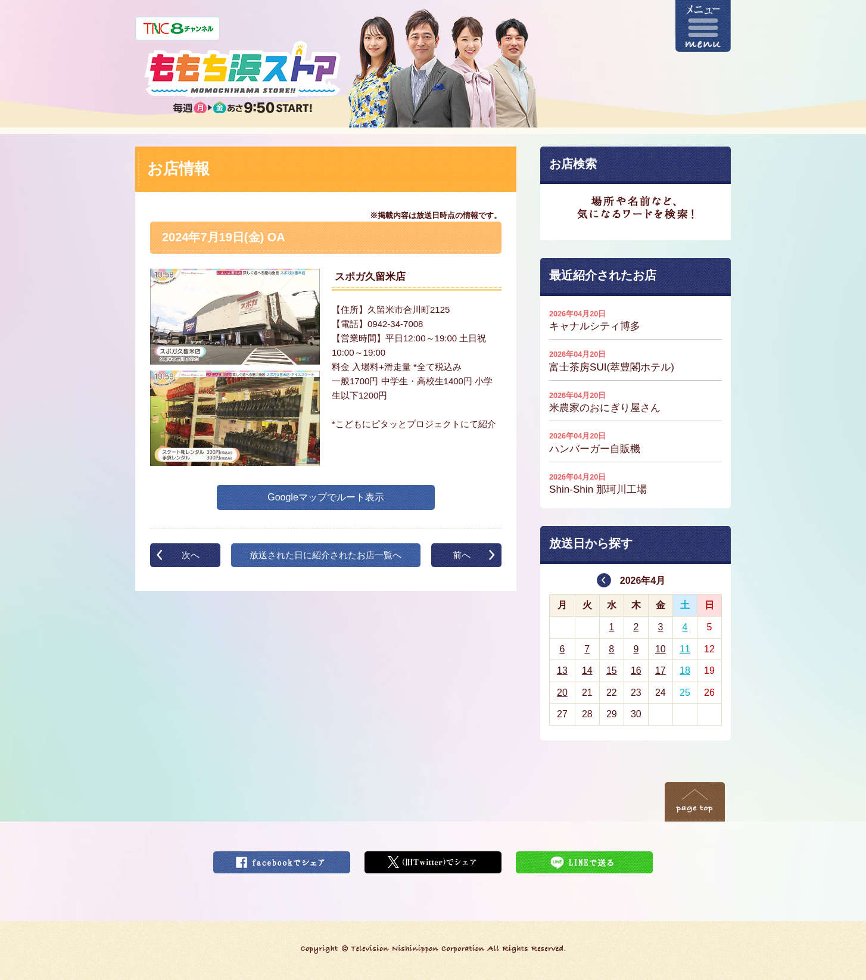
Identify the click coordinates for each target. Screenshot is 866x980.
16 (636, 670)
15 (611, 670)
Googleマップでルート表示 (325, 497)
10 (660, 649)
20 (562, 692)
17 (660, 670)
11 (685, 649)
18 (685, 670)
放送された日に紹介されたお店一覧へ (325, 555)
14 (587, 670)
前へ (462, 555)
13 (562, 670)
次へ (191, 555)
